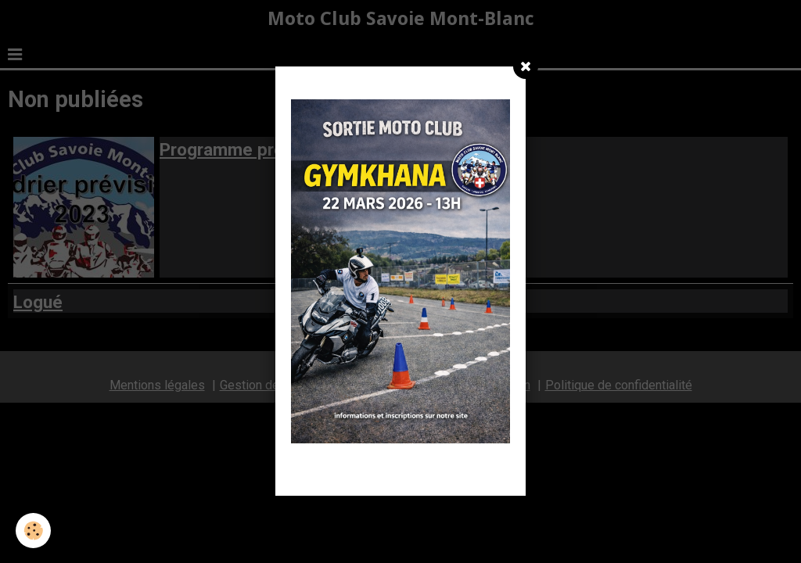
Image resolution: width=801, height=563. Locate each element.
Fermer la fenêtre (400, 474)
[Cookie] (33, 530)
